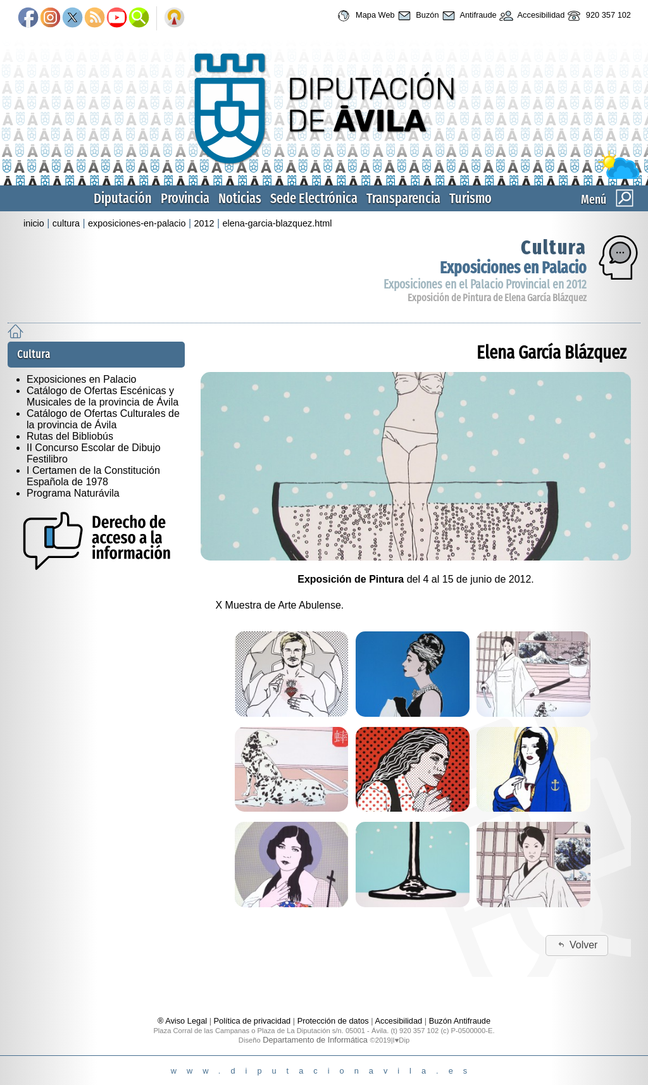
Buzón (417, 15)
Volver (576, 944)
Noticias (239, 198)
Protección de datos (333, 1021)
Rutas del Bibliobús (70, 436)
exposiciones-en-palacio (136, 223)
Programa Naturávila (73, 493)
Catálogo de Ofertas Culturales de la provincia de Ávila (103, 419)
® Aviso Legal (183, 1021)
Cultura (554, 247)
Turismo (470, 198)
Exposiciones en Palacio (513, 268)
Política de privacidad (252, 1021)
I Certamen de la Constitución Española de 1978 (93, 476)
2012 (204, 223)
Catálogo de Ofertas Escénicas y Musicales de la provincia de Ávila (102, 396)
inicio (33, 223)
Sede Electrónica (314, 198)
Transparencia (403, 198)
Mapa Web (364, 15)
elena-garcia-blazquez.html (277, 223)
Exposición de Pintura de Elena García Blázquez (497, 298)
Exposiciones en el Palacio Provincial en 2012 (485, 284)
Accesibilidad (531, 15)
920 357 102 (597, 15)
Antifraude (468, 15)
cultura (66, 223)
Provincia (185, 198)
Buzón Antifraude (459, 1021)
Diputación (123, 198)
